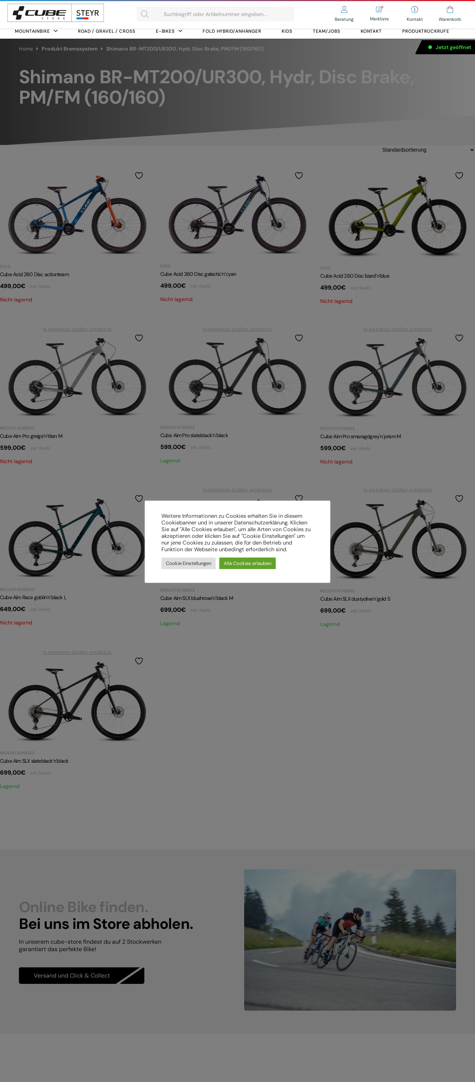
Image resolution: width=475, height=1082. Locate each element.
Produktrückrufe (425, 31)
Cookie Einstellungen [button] (188, 563)
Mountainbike (36, 31)
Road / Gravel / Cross (106, 31)
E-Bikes (169, 31)
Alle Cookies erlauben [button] (247, 563)
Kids (287, 31)
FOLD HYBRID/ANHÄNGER (232, 31)
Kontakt (371, 31)
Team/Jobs (326, 31)
